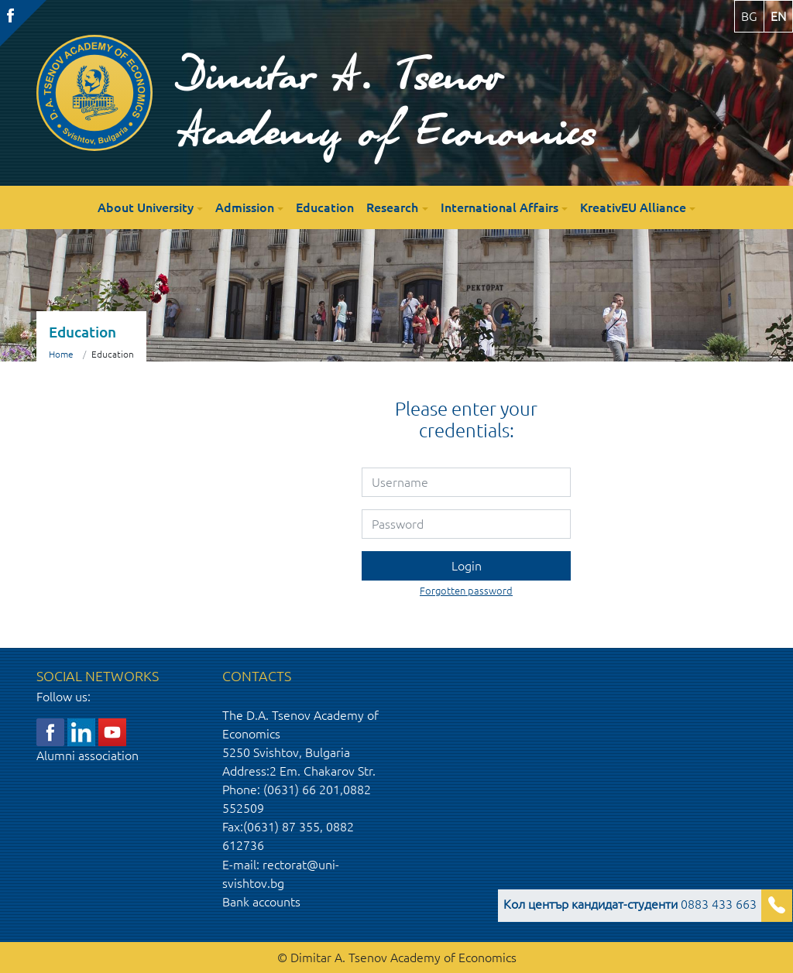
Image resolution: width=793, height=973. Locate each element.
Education (325, 207)
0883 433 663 (630, 904)
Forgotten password (466, 590)
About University (146, 207)
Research (392, 207)
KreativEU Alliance (633, 207)
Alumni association (87, 755)
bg (749, 16)
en (778, 16)
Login (466, 566)
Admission (244, 207)
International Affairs (499, 207)
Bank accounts (261, 902)
